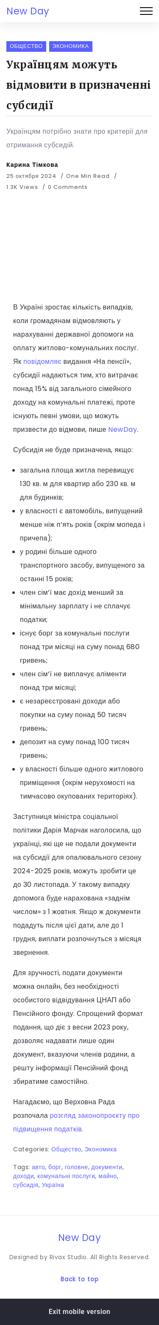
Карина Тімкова (32, 164)
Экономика (101, 1149)
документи (107, 1167)
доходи (23, 1176)
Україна (53, 1185)
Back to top (80, 1279)
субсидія (26, 1185)
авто (38, 1167)
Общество (66, 1149)
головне (76, 1167)
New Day (28, 11)
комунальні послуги (66, 1176)
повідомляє (42, 361)
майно (107, 1176)
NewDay (122, 429)
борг (54, 1167)
